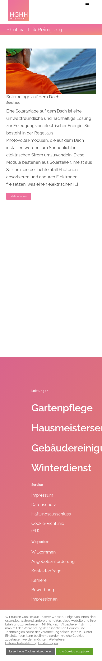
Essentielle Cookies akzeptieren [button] (30, 651)
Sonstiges (13, 103)
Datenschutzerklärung (21, 643)
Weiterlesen (57, 639)
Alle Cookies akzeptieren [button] (75, 651)
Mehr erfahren (18, 196)
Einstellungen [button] (15, 635)
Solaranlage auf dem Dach (32, 96)
